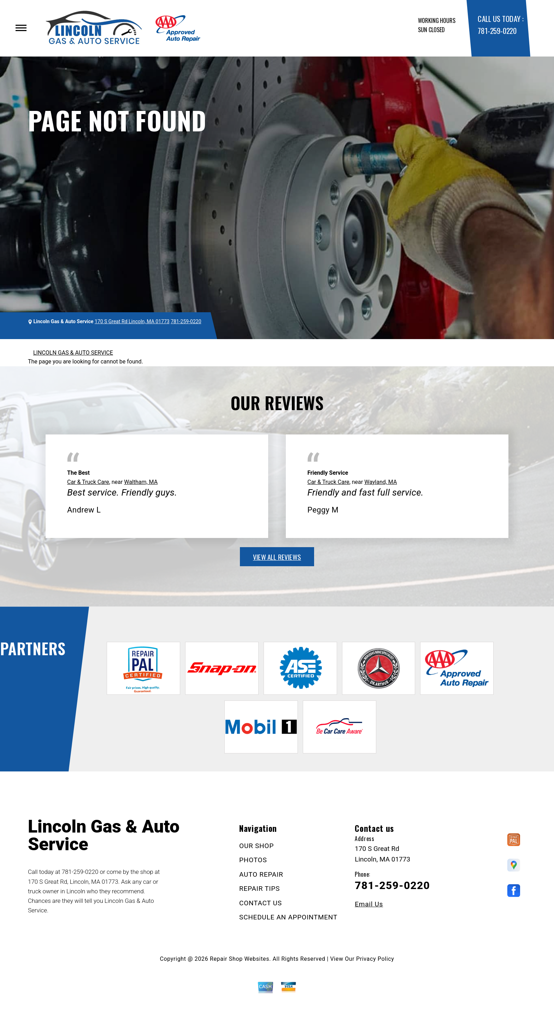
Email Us (369, 904)
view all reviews (277, 557)
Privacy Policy (375, 958)
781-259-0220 (497, 30)
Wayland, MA (380, 482)
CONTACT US (260, 903)
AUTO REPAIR (261, 874)
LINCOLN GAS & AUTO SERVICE (73, 352)
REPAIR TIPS (259, 888)
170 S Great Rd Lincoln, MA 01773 (132, 321)
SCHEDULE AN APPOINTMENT (288, 917)
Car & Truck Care (88, 482)
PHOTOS (253, 860)
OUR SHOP (256, 846)
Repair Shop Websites (239, 958)
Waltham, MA (141, 482)
